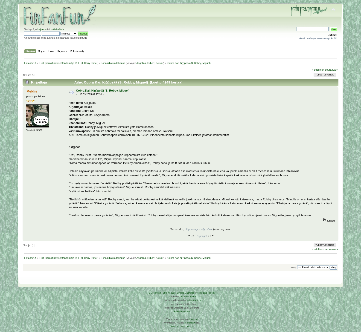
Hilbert (150, 63)
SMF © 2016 (169, 293)
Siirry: (293, 267)
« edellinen (318, 69)
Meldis (31, 91)
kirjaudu (42, 29)
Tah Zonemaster (187, 296)
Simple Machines (185, 293)
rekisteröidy (57, 29)
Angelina (141, 63)
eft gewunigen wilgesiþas (198, 229)
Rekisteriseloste (182, 311)
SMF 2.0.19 (155, 293)
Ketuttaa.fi (190, 322)
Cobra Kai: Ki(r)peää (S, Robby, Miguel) (102, 90)
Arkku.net (193, 319)
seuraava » (331, 69)
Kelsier (159, 63)
